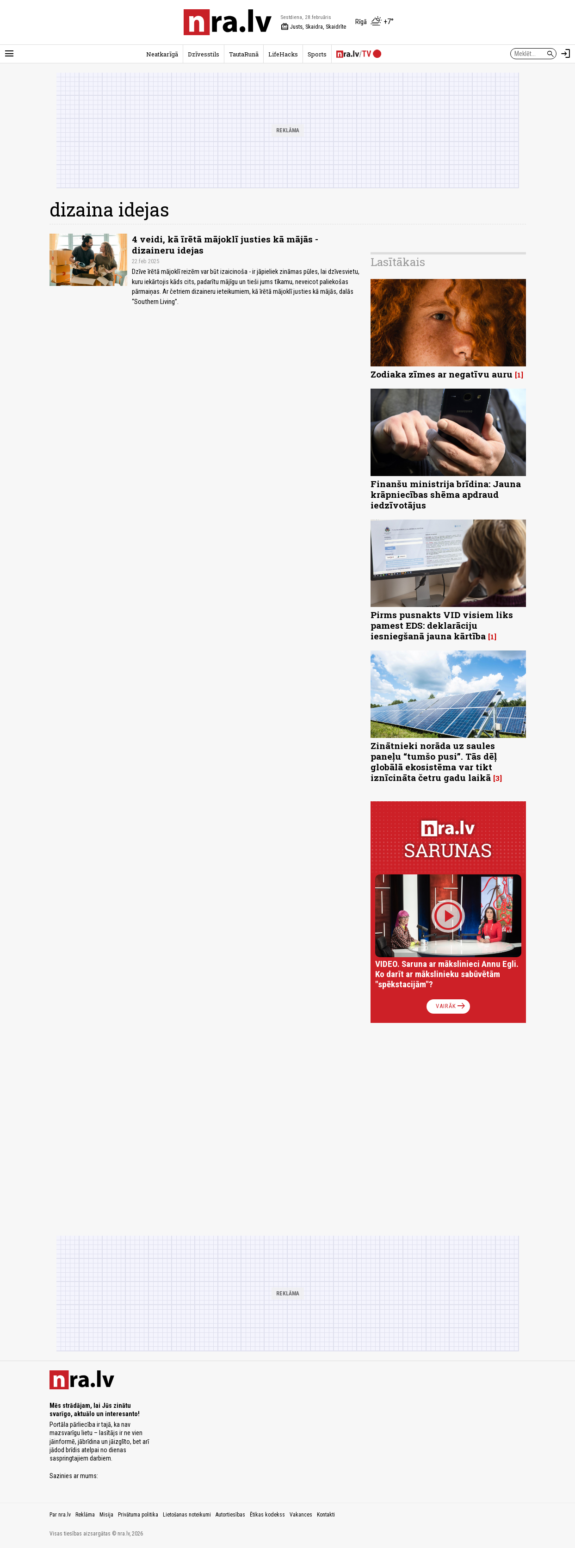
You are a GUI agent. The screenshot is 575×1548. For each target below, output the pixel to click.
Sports (317, 54)
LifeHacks (283, 54)
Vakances (301, 1514)
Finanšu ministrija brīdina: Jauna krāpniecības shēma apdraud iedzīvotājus (446, 494)
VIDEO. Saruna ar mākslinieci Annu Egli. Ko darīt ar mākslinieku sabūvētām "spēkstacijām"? (447, 974)
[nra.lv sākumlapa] (228, 22)
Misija (106, 1514)
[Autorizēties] (565, 53)
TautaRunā (244, 54)
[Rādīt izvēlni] (9, 53)
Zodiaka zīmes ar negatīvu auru (442, 374)
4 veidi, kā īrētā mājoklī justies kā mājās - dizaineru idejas (225, 244)
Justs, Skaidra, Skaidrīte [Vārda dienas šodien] (313, 26)
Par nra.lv (60, 1514)
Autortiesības (230, 1514)
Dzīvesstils (203, 54)
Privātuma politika (138, 1514)
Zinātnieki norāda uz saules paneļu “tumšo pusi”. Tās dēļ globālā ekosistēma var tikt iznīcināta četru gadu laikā (434, 761)
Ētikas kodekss (267, 1514)
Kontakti (326, 1514)
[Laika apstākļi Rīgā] (374, 22)
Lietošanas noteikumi (187, 1514)
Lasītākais (398, 261)
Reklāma (85, 1514)
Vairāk (451, 1006)
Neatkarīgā (162, 54)
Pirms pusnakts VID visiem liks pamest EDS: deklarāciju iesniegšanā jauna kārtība (442, 625)
